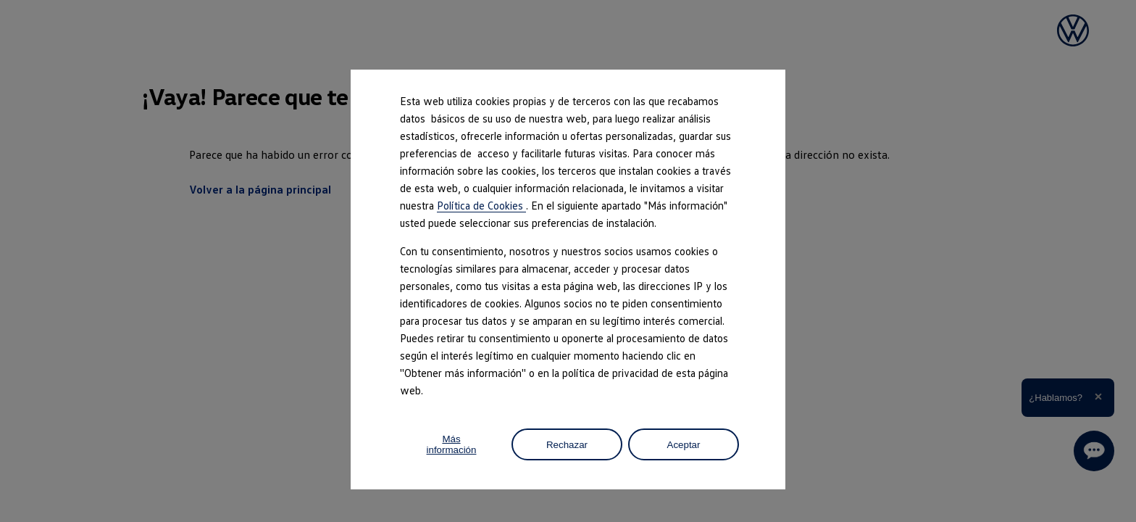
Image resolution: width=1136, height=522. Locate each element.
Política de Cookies (481, 205)
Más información (452, 444)
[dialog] (568, 261)
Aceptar (684, 444)
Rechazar (567, 444)
